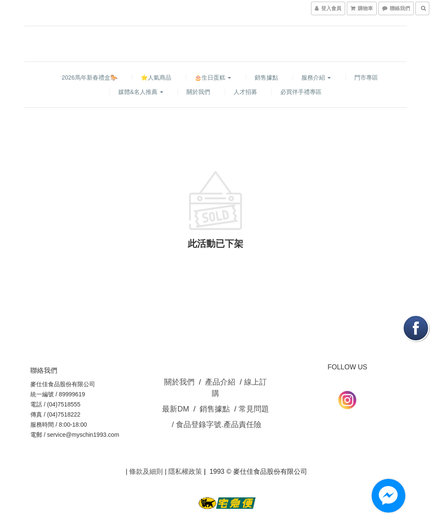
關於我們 (198, 91)
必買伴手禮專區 (301, 91)
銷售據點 (266, 77)
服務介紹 (316, 77)
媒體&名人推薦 (140, 91)
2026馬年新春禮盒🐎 (89, 77)
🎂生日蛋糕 (212, 77)
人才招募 (245, 91)
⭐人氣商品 (156, 77)
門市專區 (366, 77)
